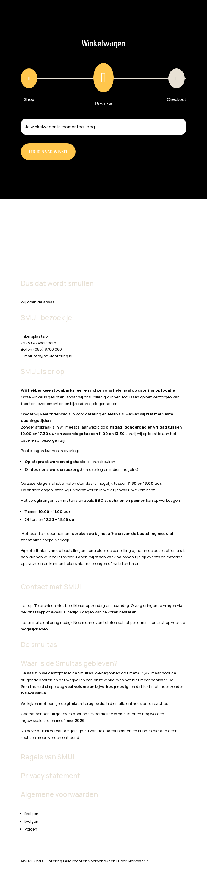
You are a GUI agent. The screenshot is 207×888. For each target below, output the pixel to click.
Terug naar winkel (48, 152)
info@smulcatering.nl (52, 356)
